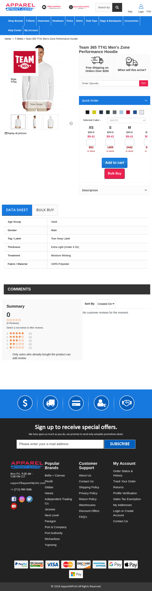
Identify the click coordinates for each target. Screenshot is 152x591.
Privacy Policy (88, 493)
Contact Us (86, 481)
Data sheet (17, 209)
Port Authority (54, 533)
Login (141, 11)
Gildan (49, 487)
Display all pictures (16, 133)
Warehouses (87, 505)
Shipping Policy (89, 487)
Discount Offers (89, 511)
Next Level (52, 515)
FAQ (130, 11)
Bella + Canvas (55, 475)
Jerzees (50, 509)
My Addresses (122, 505)
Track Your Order (124, 481)
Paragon (50, 521)
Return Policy (88, 499)
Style (13, 79)
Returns (118, 487)
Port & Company (55, 527)
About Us (85, 475)
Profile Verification (125, 493)
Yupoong (50, 544)
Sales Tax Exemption (127, 499)
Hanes (49, 493)
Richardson (52, 539)
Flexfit (49, 481)
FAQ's (83, 516)
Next (71, 123)
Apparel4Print (69, 586)
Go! (144, 83)
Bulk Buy (45, 209)
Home (8, 38)
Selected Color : (92, 120)
